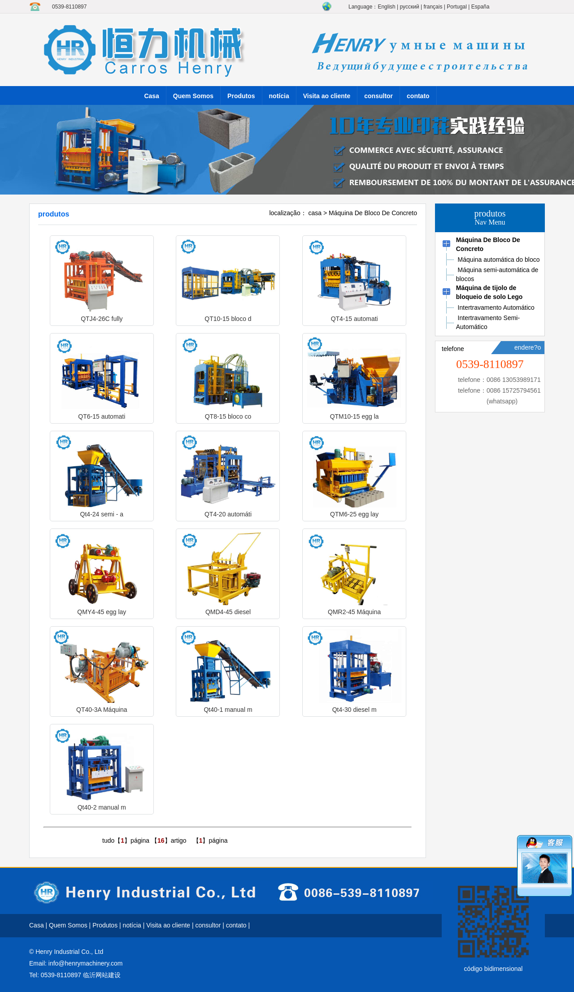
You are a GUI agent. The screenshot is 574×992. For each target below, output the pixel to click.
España (480, 7)
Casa (151, 96)
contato (418, 96)
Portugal (457, 7)
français (432, 7)
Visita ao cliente (327, 96)
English (386, 7)
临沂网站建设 (102, 975)
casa (315, 213)
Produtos (241, 96)
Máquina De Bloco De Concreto (373, 213)
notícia (279, 96)
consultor (378, 96)
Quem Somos (193, 96)
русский (409, 7)
